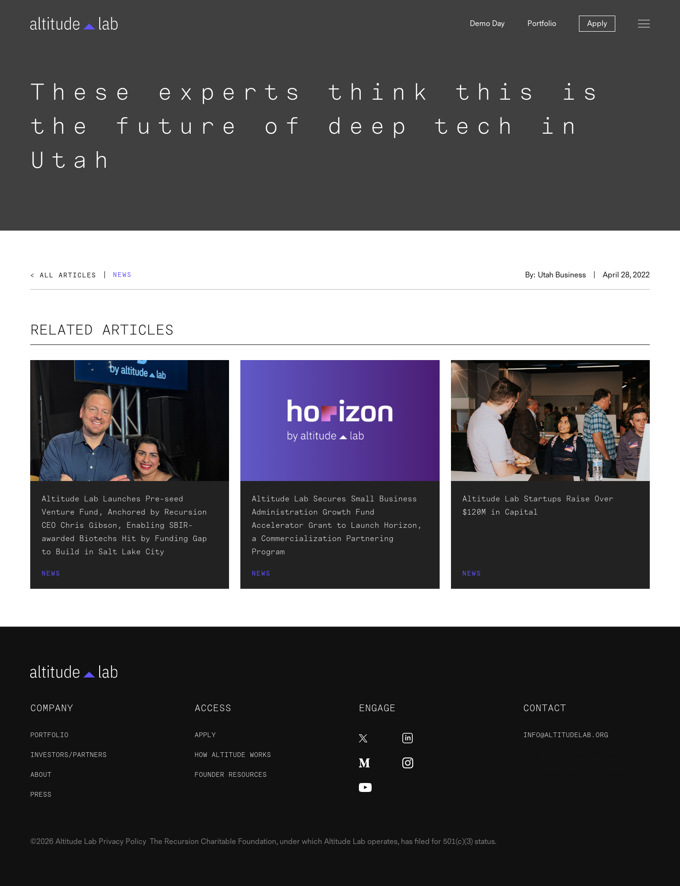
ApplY (205, 735)
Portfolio (541, 23)
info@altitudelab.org (565, 735)
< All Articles (63, 275)
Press (40, 795)
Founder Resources (231, 775)
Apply (597, 23)
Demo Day (487, 23)
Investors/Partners (68, 755)
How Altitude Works (233, 755)
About (40, 775)
